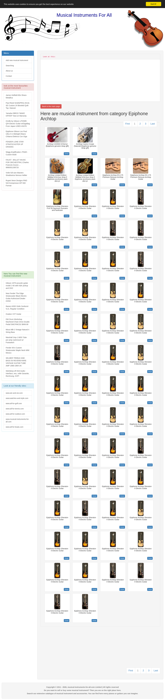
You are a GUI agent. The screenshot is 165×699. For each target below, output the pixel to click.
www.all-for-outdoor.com (15, 414)
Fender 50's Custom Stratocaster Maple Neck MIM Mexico (17, 350)
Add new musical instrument (17, 60)
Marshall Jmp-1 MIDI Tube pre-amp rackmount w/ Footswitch (16, 340)
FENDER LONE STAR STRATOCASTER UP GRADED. (15, 144)
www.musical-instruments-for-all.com (17, 420)
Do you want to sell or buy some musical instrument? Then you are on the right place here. (82, 690)
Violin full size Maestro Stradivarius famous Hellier (16, 174)
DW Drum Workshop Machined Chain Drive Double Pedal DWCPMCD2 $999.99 (17, 321)
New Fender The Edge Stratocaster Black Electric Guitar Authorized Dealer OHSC (16, 297)
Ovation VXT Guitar (13, 314)
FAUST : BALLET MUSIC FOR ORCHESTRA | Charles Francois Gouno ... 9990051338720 (17, 163)
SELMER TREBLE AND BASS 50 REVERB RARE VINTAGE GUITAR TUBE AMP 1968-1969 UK (16, 362)
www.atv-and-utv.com (14, 393)
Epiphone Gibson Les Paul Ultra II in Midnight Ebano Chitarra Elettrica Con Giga (16, 134)
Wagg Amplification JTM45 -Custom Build (17, 153)
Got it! (153, 4)
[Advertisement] (18, 232)
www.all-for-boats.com (14, 427)
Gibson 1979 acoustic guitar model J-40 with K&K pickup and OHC (17, 285)
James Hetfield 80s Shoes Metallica (16, 96)
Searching (10, 66)
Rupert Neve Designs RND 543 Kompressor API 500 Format (16, 183)
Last (152, 123)
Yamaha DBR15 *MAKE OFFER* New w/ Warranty (16, 114)
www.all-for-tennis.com (15, 409)
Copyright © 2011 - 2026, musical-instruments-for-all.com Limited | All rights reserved (82, 687)
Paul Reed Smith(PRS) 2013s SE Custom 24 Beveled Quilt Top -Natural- (17, 105)
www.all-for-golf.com (14, 403)
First (127, 123)
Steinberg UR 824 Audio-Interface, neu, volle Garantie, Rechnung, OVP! (17, 373)
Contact (9, 76)
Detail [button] (67, 154)
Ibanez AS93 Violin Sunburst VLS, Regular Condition (17, 307)
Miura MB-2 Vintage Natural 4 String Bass (17, 331)
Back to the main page (51, 106)
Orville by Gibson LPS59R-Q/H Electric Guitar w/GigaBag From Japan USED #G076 (18, 123)
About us (9, 71)
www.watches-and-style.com (17, 398)
